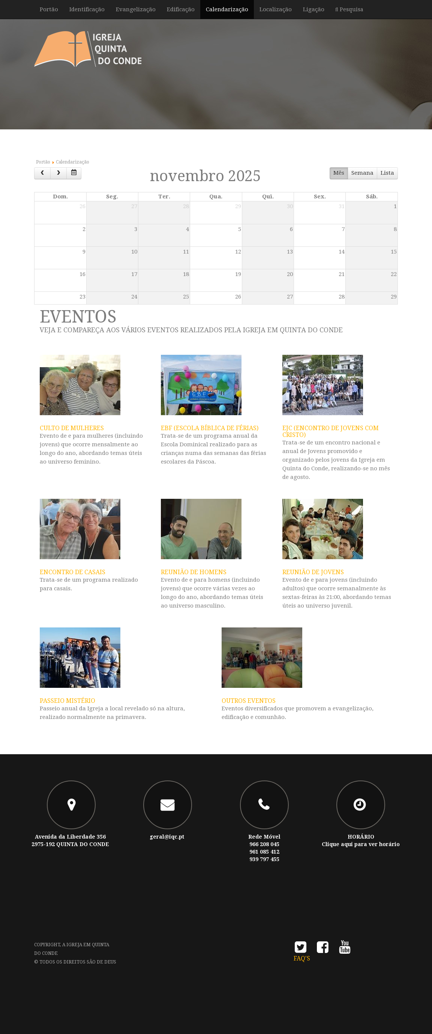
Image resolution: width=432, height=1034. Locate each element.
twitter (300, 949)
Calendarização (227, 9)
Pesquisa (350, 9)
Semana (362, 173)
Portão (49, 9)
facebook (322, 949)
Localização (276, 9)
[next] (58, 173)
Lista (387, 173)
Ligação (313, 9)
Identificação (87, 9)
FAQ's (302, 958)
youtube (345, 949)
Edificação (181, 9)
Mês (338, 173)
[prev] (42, 173)
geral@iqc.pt (167, 837)
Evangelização (136, 9)
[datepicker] (73, 173)
